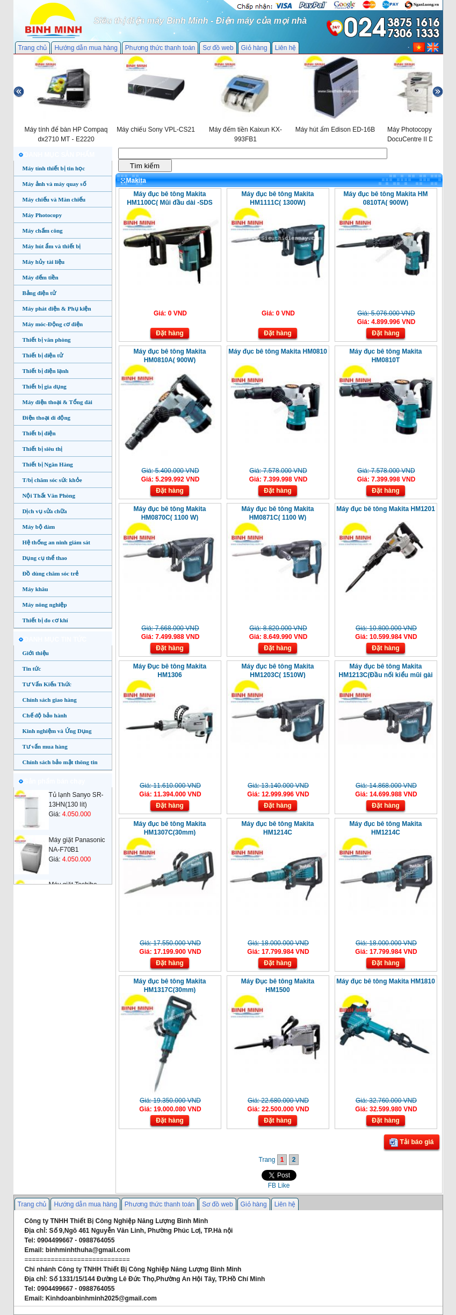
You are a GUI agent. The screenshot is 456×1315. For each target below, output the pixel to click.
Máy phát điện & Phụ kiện (57, 308)
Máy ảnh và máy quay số (54, 184)
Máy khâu (35, 589)
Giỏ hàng (254, 48)
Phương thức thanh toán (160, 48)
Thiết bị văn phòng (47, 339)
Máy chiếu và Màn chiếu (54, 199)
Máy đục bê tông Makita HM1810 (385, 981)
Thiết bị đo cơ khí (45, 620)
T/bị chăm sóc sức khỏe (52, 480)
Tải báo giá (411, 1142)
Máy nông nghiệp (45, 604)
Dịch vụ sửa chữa (45, 511)
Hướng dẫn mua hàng (85, 48)
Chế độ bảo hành (45, 715)
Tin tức (32, 668)
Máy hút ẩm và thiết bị (52, 246)
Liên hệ (285, 48)
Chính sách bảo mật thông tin (60, 762)
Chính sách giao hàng (50, 699)
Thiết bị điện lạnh (46, 371)
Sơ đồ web (217, 48)
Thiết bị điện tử (43, 355)
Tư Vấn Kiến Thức (47, 684)
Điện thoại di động (47, 417)
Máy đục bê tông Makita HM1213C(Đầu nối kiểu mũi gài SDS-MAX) (385, 675)
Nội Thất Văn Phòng (49, 495)
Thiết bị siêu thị (43, 448)
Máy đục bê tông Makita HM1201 (385, 509)
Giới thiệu (36, 653)
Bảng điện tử (39, 293)
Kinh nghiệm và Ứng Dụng (57, 731)
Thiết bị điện (39, 433)
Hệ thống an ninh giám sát (56, 542)
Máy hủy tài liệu (44, 261)
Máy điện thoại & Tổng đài (57, 402)
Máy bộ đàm (39, 526)
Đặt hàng (170, 333)
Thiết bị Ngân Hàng (48, 464)
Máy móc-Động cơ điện (53, 324)
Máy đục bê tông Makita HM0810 (277, 351)
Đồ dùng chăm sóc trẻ (51, 573)
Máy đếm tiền (41, 277)
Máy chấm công (43, 230)
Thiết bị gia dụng (45, 386)
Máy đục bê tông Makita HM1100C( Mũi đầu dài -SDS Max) (170, 202)
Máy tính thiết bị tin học (54, 168)
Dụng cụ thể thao (45, 558)
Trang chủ (32, 48)
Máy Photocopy (42, 215)
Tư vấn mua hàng (45, 746)
